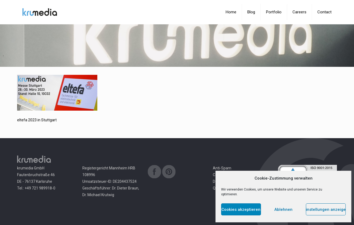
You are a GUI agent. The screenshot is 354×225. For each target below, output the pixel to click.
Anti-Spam (222, 168)
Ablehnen (283, 209)
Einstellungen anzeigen (326, 209)
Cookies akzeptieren (240, 209)
